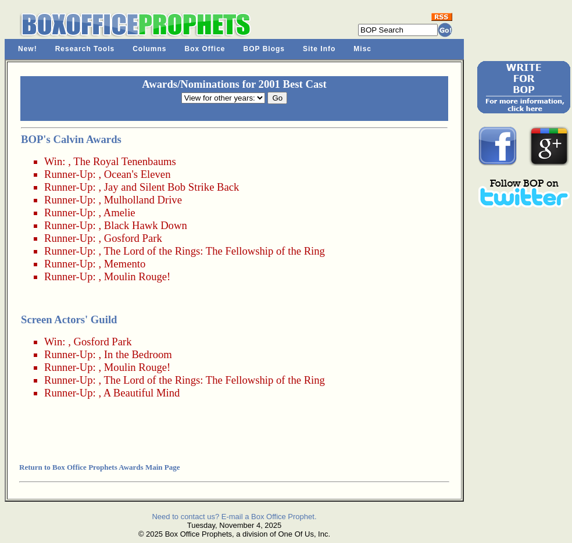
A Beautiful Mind (141, 393)
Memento (125, 264)
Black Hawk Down (145, 225)
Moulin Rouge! (137, 276)
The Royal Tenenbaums (124, 161)
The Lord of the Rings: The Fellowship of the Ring (214, 251)
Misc (362, 49)
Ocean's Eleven (137, 174)
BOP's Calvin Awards (71, 139)
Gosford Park (133, 238)
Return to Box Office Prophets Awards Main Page (99, 467)
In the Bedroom (138, 354)
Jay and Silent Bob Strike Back (171, 187)
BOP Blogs (264, 49)
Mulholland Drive (143, 200)
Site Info (319, 49)
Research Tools (85, 49)
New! (27, 49)
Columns (149, 49)
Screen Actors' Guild (69, 319)
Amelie (119, 212)
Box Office (205, 49)
